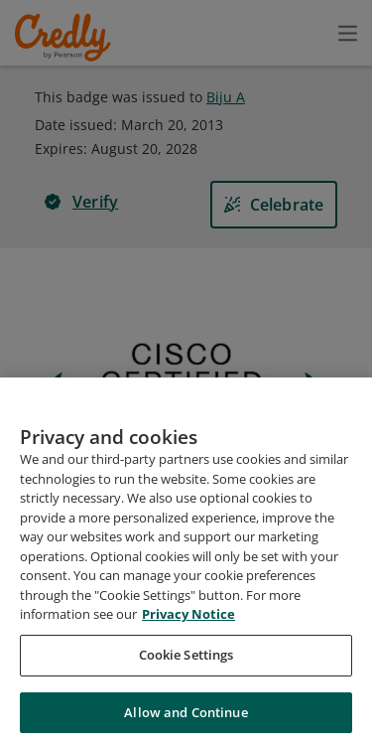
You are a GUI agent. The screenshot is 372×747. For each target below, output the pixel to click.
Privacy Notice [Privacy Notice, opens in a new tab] (188, 628)
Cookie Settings (186, 667)
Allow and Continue (185, 725)
